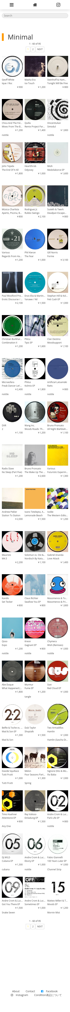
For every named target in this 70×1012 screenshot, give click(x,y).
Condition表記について (48, 995)
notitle (5, 135)
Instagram (19, 995)
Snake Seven (8, 912)
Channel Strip (54, 869)
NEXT (40, 49)
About (15, 991)
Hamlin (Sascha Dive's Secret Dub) (57, 739)
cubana (6, 869)
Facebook (49, 991)
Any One (6, 826)
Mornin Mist (53, 912)
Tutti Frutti (7, 783)
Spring (28, 783)
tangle (28, 696)
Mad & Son (7, 739)
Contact (30, 991)
